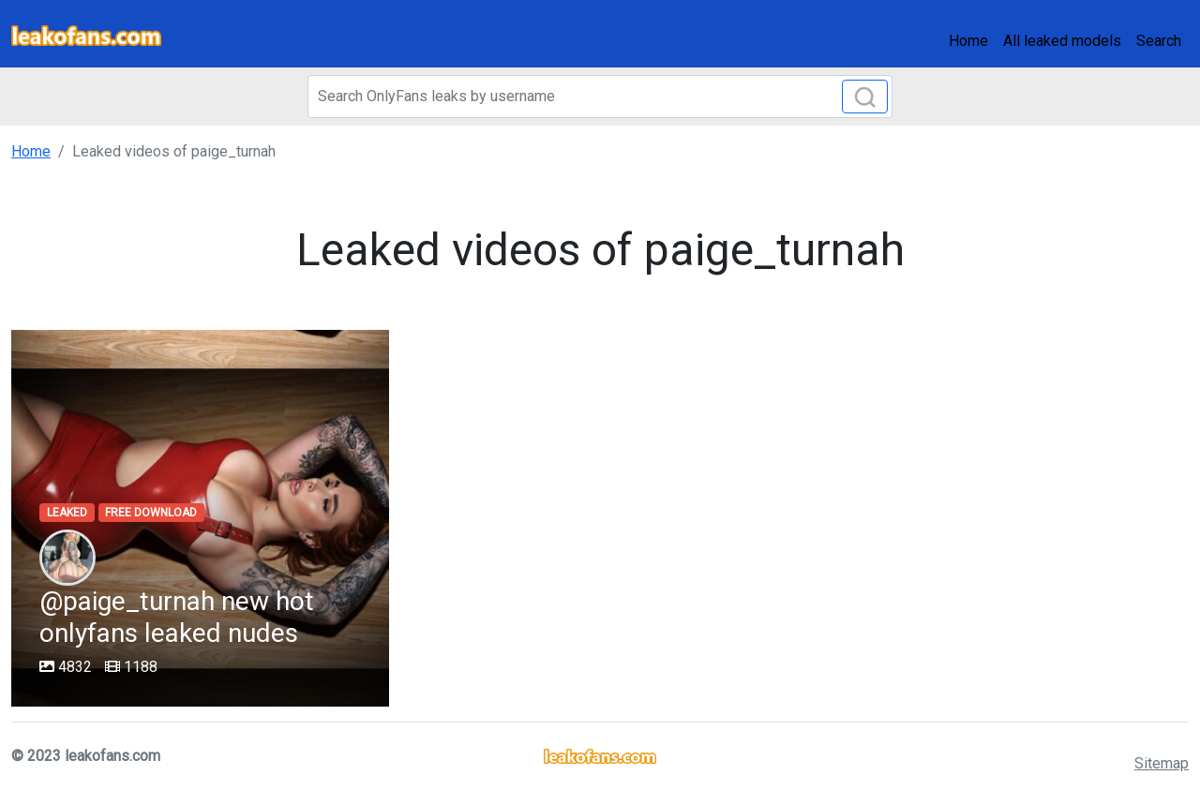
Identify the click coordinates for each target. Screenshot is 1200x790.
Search (1158, 41)
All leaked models (1062, 41)
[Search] (600, 96)
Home (968, 41)
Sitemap (1161, 763)
